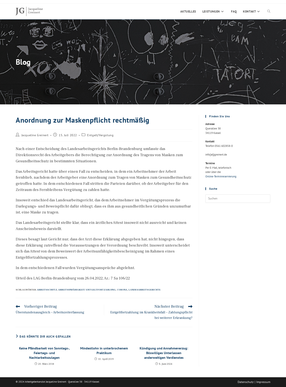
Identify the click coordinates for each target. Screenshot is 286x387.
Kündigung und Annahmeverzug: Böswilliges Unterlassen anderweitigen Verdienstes (164, 353)
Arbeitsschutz (47, 289)
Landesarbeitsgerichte (145, 289)
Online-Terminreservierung (220, 176)
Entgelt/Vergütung (100, 135)
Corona (122, 289)
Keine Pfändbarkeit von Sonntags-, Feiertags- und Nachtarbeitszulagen (44, 353)
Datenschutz (246, 382)
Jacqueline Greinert (35, 135)
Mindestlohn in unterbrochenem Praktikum (104, 350)
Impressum (263, 382)
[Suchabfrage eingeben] (237, 198)
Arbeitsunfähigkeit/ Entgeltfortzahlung (87, 289)
